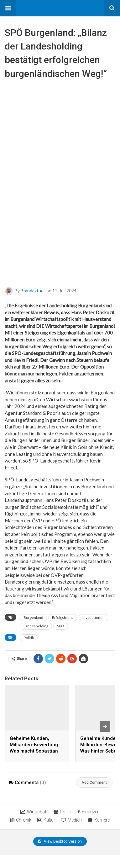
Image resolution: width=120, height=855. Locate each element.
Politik (28, 637)
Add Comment (94, 782)
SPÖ (60, 626)
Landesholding (35, 626)
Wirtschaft (34, 811)
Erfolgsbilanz (63, 617)
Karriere (99, 820)
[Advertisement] (60, 221)
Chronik (20, 820)
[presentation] (105, 726)
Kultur (46, 820)
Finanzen (89, 811)
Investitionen (93, 617)
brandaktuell (33, 290)
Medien (71, 820)
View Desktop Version (60, 841)
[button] (8, 8)
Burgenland (33, 617)
